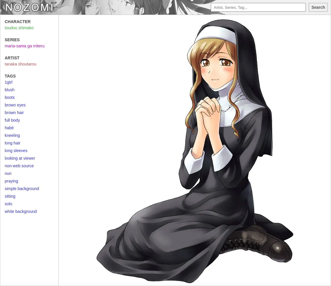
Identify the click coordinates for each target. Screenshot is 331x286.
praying (11, 181)
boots (10, 97)
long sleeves (16, 150)
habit (9, 127)
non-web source (19, 165)
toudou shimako (19, 27)
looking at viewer (20, 158)
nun (8, 173)
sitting (10, 196)
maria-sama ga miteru (24, 46)
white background (21, 211)
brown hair (14, 112)
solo (8, 203)
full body (12, 120)
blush (9, 89)
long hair (12, 143)
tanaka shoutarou (20, 64)
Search (318, 7)
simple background (22, 188)
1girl (8, 82)
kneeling (12, 135)
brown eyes (15, 105)
